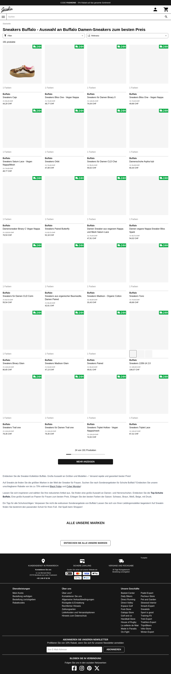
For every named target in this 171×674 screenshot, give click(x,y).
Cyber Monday (74, 486)
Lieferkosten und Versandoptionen (78, 613)
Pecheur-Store (148, 596)
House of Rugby (129, 622)
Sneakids (145, 609)
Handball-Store (128, 619)
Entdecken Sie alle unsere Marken (85, 543)
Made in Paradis (129, 629)
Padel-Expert (147, 593)
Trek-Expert (146, 619)
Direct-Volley (127, 603)
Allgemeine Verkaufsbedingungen (78, 600)
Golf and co (126, 616)
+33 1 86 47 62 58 (43, 579)
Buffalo (6, 94)
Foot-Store (126, 609)
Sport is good (147, 613)
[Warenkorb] (166, 9)
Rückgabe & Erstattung (73, 603)
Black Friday (56, 486)
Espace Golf (127, 606)
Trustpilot (144, 558)
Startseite (7, 24)
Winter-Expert (147, 632)
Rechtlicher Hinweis (71, 606)
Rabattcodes (19, 603)
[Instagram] (81, 669)
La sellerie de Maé (130, 626)
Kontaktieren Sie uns (43, 570)
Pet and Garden (148, 600)
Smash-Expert (147, 606)
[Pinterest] (89, 669)
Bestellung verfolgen (22, 596)
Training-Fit (146, 616)
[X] (97, 669)
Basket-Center (128, 593)
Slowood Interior (148, 603)
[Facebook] (74, 669)
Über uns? (67, 593)
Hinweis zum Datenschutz (74, 616)
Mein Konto (18, 593)
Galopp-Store (127, 613)
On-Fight (125, 632)
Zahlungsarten (69, 609)
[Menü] (3, 17)
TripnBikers (146, 626)
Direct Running (128, 600)
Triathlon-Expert (148, 622)
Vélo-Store (146, 629)
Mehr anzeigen (86, 462)
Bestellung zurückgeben (121, 572)
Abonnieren (114, 650)
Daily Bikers (126, 596)
